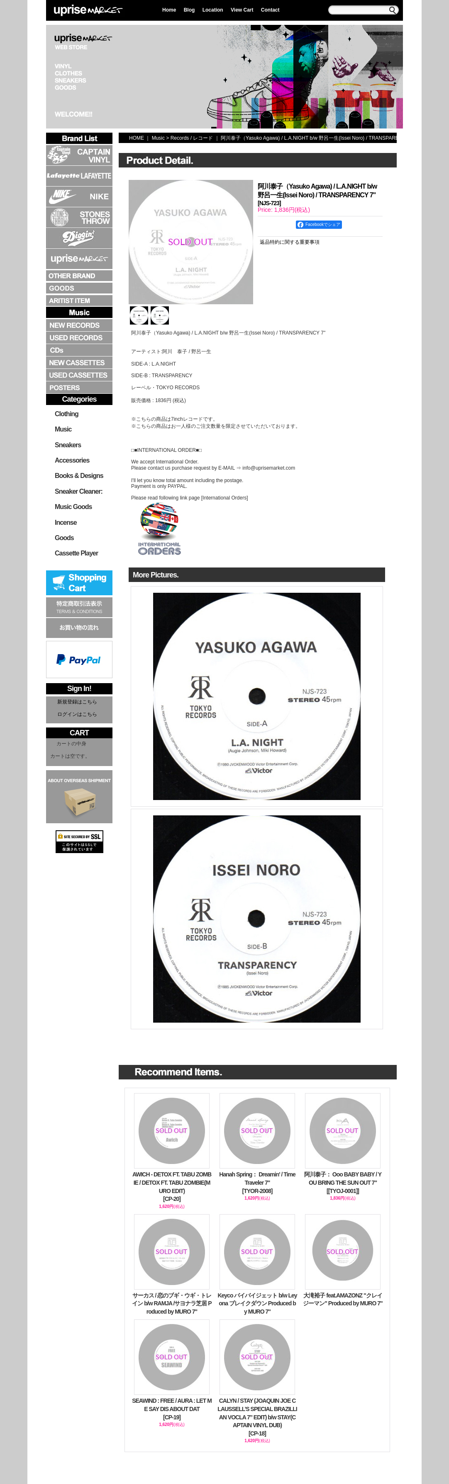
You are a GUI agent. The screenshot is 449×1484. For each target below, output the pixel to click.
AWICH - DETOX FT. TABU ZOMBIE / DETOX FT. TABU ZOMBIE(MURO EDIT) (172, 1187)
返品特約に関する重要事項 (290, 242)
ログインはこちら (77, 714)
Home (169, 10)
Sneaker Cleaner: (78, 491)
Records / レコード (192, 138)
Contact (270, 10)
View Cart (242, 10)
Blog (189, 10)
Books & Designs (79, 475)
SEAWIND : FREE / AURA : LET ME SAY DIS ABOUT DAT (172, 1409)
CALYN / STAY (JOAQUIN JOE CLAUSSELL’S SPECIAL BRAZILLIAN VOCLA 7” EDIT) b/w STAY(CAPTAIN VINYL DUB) (257, 1417)
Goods (64, 537)
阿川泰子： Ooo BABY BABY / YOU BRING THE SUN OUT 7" (343, 1183)
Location (213, 10)
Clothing (66, 413)
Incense (66, 522)
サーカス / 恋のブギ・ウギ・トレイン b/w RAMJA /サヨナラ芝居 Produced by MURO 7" (171, 1303)
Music (63, 429)
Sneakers (68, 445)
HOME (136, 138)
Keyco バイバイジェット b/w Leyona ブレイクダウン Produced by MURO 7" (257, 1303)
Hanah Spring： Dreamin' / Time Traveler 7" (257, 1183)
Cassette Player (76, 553)
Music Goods (73, 506)
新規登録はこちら (77, 702)
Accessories (72, 460)
